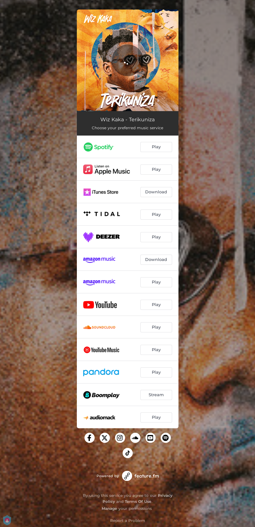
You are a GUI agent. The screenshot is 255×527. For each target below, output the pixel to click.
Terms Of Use (138, 501)
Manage (109, 508)
